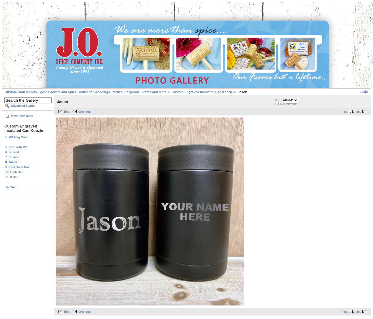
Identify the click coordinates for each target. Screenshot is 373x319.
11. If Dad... (13, 177)
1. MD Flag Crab (16, 137)
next (345, 111)
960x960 (291, 103)
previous (84, 111)
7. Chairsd (12, 157)
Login (364, 91)
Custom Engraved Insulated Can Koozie (202, 92)
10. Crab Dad (14, 172)
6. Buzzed (12, 152)
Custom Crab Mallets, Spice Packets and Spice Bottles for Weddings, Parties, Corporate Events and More (86, 92)
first (67, 111)
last (358, 111)
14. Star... (11, 187)
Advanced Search (23, 106)
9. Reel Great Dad (17, 167)
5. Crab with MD (16, 147)
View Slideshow (22, 116)
